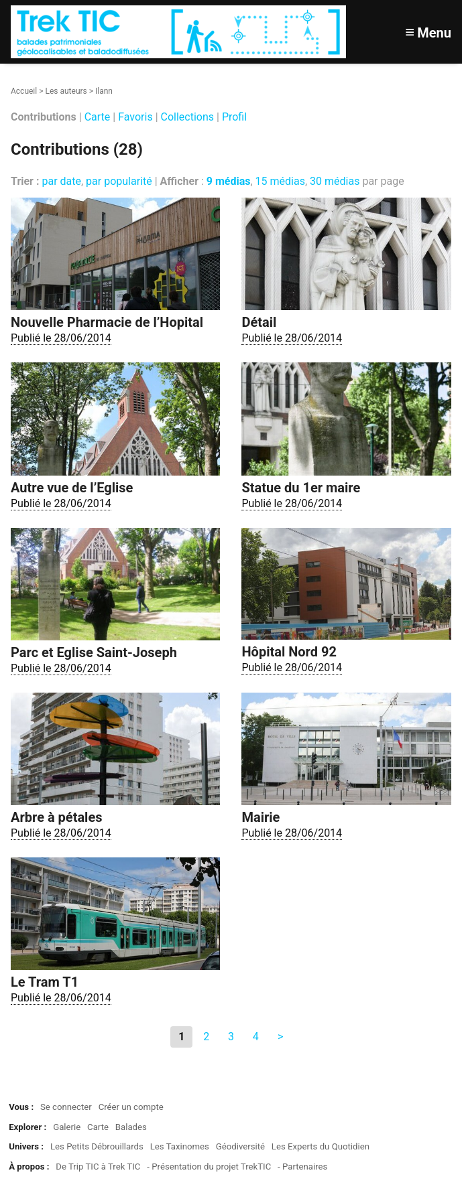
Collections (188, 117)
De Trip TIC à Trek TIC (98, 1167)
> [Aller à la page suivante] (280, 1036)
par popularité (119, 181)
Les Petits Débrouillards (96, 1146)
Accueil (24, 91)
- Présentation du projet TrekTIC (209, 1167)
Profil (234, 117)
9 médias (229, 181)
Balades (131, 1127)
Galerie (66, 1127)
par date (61, 181)
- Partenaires (302, 1167)
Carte (97, 117)
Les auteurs (65, 91)
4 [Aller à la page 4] (256, 1036)
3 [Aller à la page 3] (231, 1036)
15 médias (280, 181)
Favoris (135, 117)
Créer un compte (131, 1107)
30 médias (334, 181)
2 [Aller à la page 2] (206, 1036)
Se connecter (66, 1107)
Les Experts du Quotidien (320, 1146)
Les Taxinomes (179, 1146)
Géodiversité (240, 1146)
